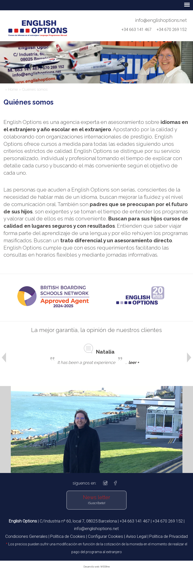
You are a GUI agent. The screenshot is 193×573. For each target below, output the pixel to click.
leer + (133, 362)
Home (13, 89)
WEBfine (105, 566)
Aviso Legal (136, 536)
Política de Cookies (67, 536)
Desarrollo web (91, 566)
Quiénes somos (34, 89)
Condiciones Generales (26, 536)
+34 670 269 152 (172, 29)
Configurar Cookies (105, 536)
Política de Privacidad (168, 536)
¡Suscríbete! (96, 503)
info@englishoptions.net (161, 20)
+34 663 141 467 (138, 29)
